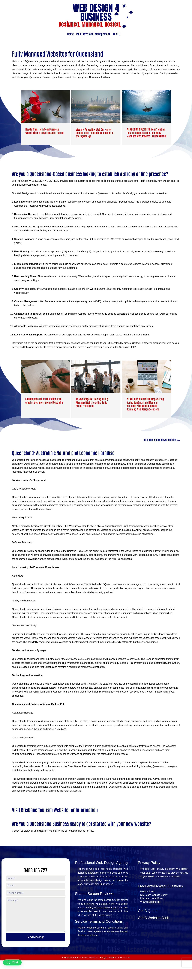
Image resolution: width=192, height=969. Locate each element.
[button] (12, 962)
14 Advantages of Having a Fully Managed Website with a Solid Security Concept (92, 405)
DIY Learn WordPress (152, 907)
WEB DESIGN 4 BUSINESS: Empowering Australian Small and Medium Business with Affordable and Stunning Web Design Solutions (145, 406)
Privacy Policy (149, 871)
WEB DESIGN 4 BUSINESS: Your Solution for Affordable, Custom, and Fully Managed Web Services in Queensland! (146, 133)
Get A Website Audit (154, 927)
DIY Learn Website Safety (154, 904)
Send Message (35, 945)
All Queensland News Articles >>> (162, 442)
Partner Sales (147, 900)
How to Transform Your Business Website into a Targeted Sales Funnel (44, 131)
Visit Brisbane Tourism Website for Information (55, 818)
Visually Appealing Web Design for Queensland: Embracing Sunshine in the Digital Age (95, 133)
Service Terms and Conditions (99, 930)
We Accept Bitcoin (150, 910)
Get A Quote (148, 920)
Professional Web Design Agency (101, 871)
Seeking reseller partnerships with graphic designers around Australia (44, 403)
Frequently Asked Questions (160, 895)
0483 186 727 (35, 878)
